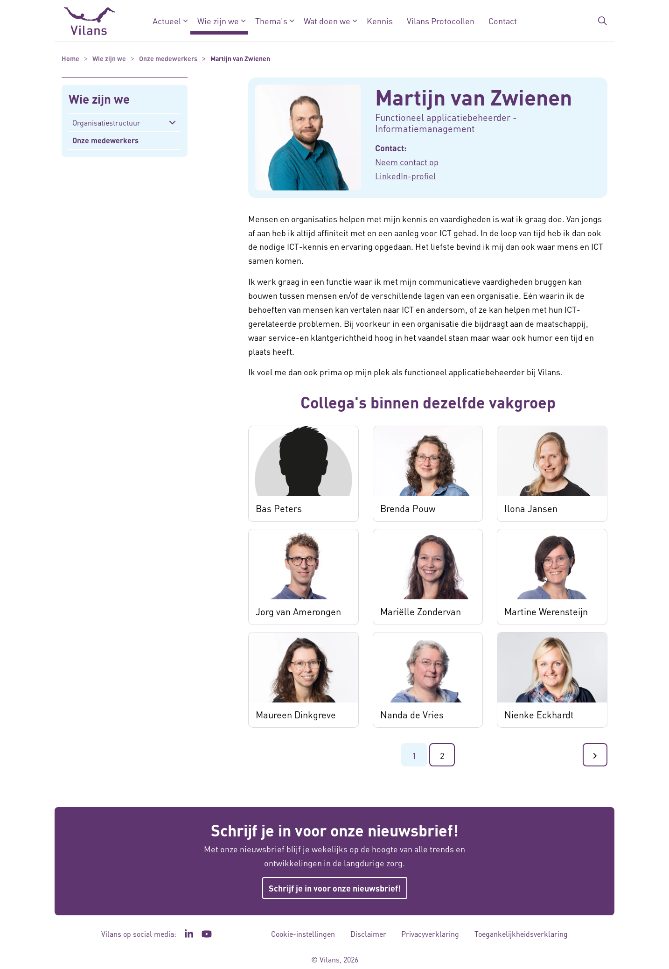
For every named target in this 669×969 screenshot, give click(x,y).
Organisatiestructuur (106, 122)
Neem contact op (407, 161)
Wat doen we (327, 20)
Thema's (271, 20)
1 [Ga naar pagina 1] (414, 755)
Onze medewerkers (105, 140)
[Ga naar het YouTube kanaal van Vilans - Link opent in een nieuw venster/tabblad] (207, 934)
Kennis (380, 20)
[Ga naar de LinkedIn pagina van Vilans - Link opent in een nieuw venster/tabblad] (189, 934)
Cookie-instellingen (303, 933)
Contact (502, 20)
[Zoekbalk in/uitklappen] (602, 21)
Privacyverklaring (430, 933)
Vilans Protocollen (440, 20)
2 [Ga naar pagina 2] (442, 755)
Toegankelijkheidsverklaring (521, 933)
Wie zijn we (218, 20)
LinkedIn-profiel (405, 175)
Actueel (167, 20)
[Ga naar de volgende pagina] (595, 754)
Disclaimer (368, 933)
